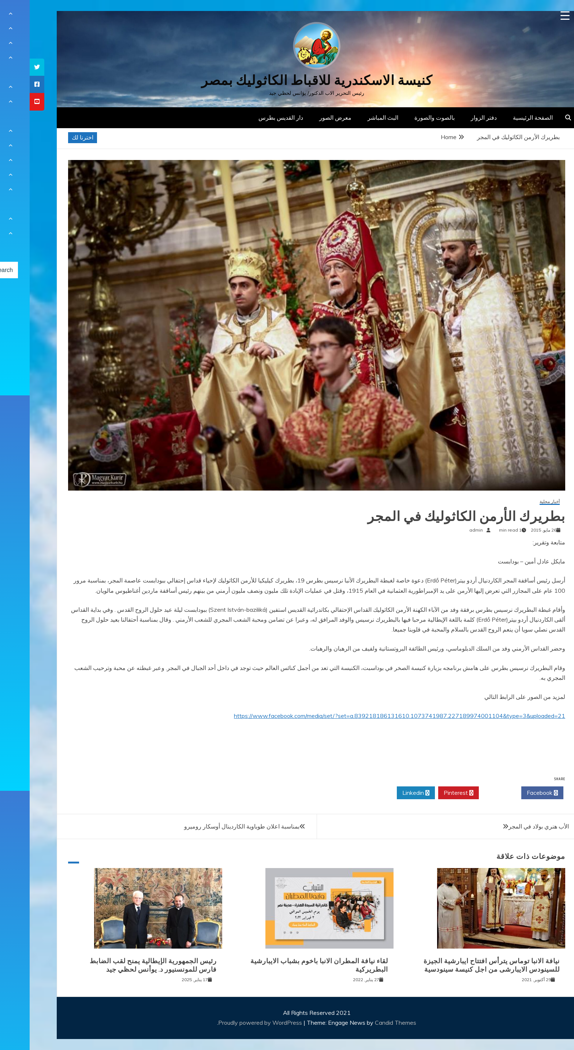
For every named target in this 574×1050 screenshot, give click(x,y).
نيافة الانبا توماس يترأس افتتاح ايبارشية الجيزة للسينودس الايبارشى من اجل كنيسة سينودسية (462, 965)
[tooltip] (7, 67)
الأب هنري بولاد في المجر (509, 826)
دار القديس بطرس (251, 117)
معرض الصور (306, 117)
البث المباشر (353, 117)
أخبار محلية (520, 501)
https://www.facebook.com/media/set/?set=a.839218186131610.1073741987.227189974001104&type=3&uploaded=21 (370, 715)
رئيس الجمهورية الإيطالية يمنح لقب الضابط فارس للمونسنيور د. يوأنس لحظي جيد (123, 965)
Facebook (512, 793)
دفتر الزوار (454, 117)
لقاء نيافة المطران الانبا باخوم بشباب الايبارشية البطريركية (289, 965)
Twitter (470, 793)
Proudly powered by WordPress (231, 1022)
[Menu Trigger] (535, 15)
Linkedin (386, 793)
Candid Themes (366, 1022)
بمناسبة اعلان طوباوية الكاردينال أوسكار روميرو (212, 826)
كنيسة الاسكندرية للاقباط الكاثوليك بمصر (287, 80)
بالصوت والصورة (405, 117)
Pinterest (429, 793)
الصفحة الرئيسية (503, 117)
